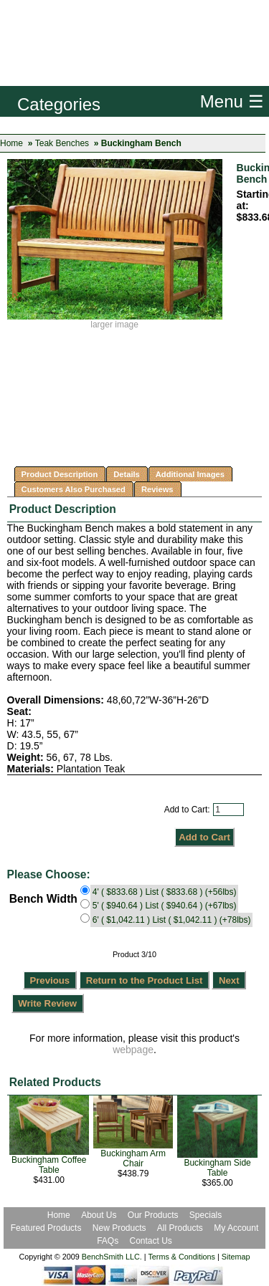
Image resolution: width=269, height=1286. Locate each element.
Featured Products (46, 1228)
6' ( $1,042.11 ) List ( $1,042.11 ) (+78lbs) (172, 920)
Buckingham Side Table (217, 1168)
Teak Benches (62, 143)
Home (11, 143)
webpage (133, 1049)
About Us (98, 1215)
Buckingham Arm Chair (133, 1158)
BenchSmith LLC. (112, 1256)
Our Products (154, 1215)
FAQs (107, 1241)
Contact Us (151, 1241)
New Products (119, 1228)
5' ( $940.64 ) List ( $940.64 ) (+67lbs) (165, 906)
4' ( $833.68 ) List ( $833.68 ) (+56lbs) (165, 892)
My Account (236, 1228)
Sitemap (236, 1256)
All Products (180, 1228)
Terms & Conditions (181, 1256)
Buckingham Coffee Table (49, 1165)
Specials (205, 1215)
